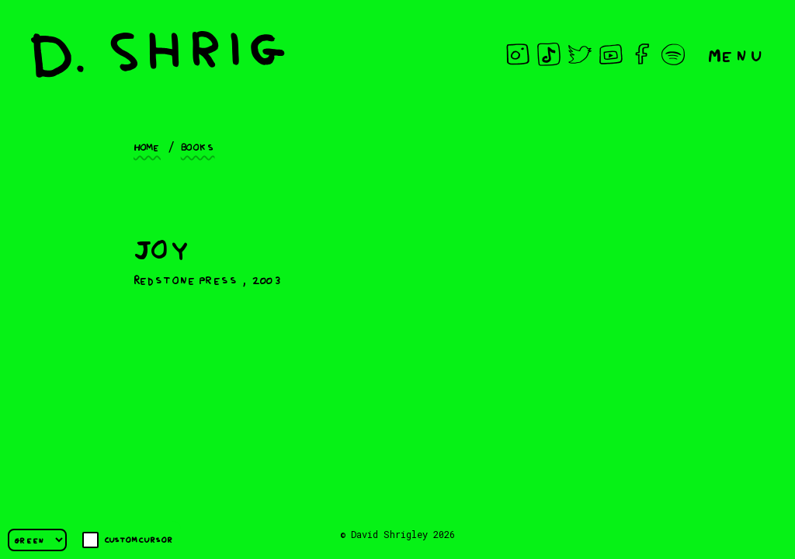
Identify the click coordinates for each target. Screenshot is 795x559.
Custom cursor (127, 540)
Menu (736, 53)
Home (147, 146)
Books (198, 146)
